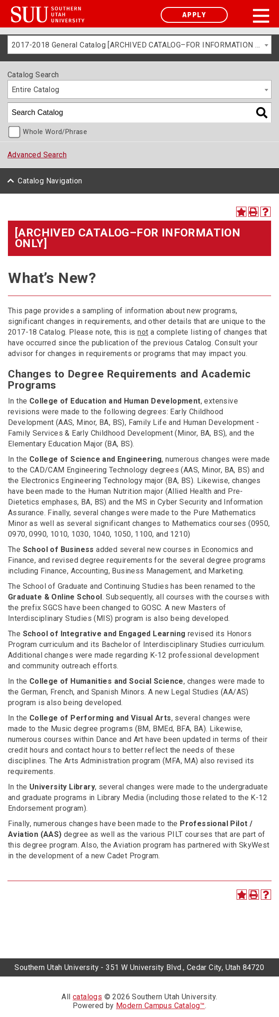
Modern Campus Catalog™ (160, 1005)
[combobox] (139, 44)
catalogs (87, 996)
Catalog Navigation (50, 180)
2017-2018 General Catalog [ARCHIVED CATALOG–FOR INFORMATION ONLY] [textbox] (141, 44)
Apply (194, 15)
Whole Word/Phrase (55, 132)
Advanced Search (37, 154)
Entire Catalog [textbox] (36, 89)
